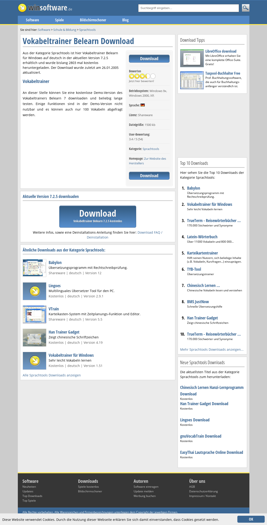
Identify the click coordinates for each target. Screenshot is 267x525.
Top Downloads (32, 496)
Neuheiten (29, 487)
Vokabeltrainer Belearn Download (78, 41)
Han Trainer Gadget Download (204, 403)
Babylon (55, 262)
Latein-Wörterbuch (202, 236)
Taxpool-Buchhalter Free (222, 73)
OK (251, 519)
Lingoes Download (195, 420)
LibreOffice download (220, 51)
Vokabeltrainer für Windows (71, 355)
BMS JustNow (198, 301)
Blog (125, 19)
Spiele (59, 19)
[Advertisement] (212, 125)
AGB (192, 487)
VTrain (54, 309)
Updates (27, 491)
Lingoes (55, 285)
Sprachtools (151, 149)
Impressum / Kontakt (202, 496)
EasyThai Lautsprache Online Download (211, 452)
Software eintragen (146, 487)
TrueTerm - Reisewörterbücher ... (214, 220)
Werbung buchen (145, 496)
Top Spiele (29, 501)
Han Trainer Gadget (64, 332)
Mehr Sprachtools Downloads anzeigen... (212, 349)
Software (32, 19)
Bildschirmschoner (93, 19)
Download (149, 58)
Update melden (144, 491)
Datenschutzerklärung (203, 491)
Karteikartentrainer (202, 253)
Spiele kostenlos (88, 487)
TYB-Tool (194, 269)
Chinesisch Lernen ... (203, 285)
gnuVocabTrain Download (200, 436)
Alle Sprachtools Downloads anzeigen (52, 375)
